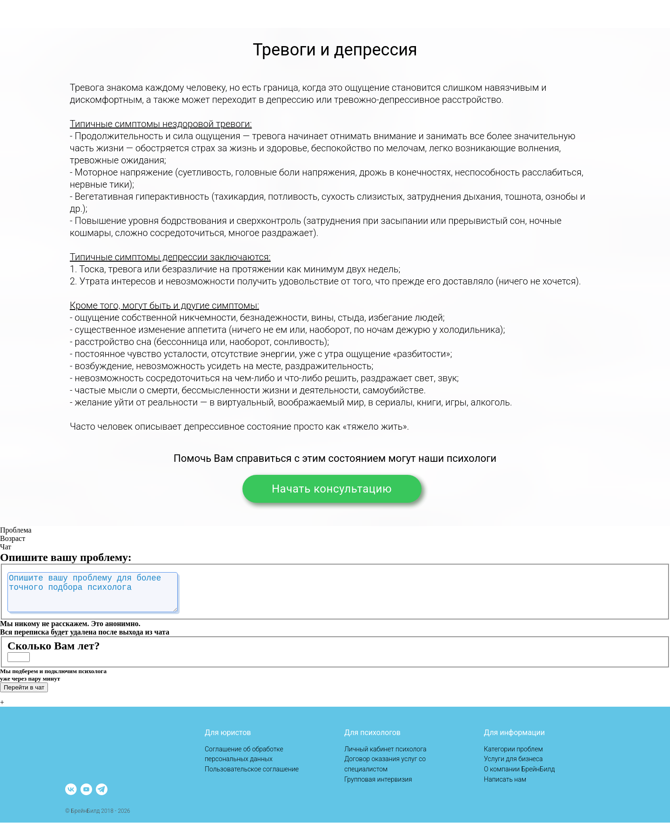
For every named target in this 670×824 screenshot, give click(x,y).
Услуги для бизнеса (513, 760)
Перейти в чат (24, 694)
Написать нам (505, 780)
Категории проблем (513, 750)
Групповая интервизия (378, 780)
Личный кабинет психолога (385, 750)
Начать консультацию (317, 489)
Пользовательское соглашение (252, 770)
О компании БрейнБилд (519, 770)
